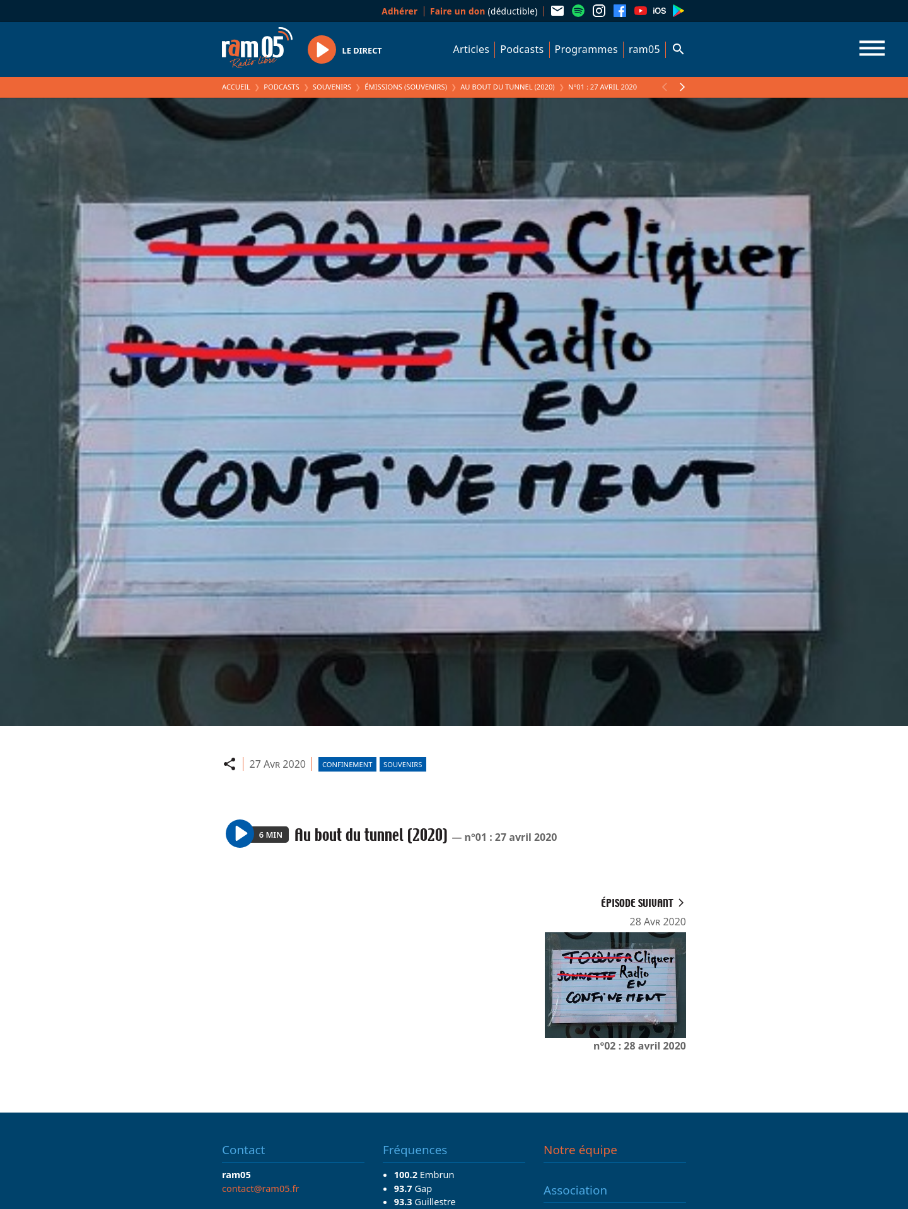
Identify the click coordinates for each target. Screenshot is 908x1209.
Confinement (347, 764)
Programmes (586, 49)
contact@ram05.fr (261, 1188)
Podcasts (522, 49)
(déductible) (484, 11)
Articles (471, 49)
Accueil (236, 86)
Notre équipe (580, 1150)
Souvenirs (332, 86)
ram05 (644, 49)
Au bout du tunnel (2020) (507, 86)
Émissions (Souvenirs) (405, 86)
